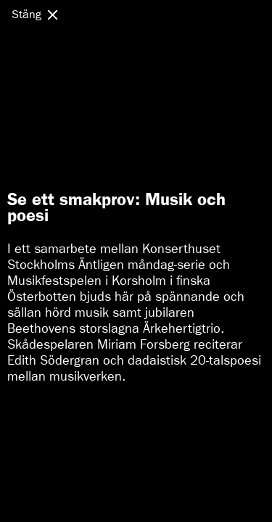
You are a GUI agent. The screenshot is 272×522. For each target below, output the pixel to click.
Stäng (26, 14)
